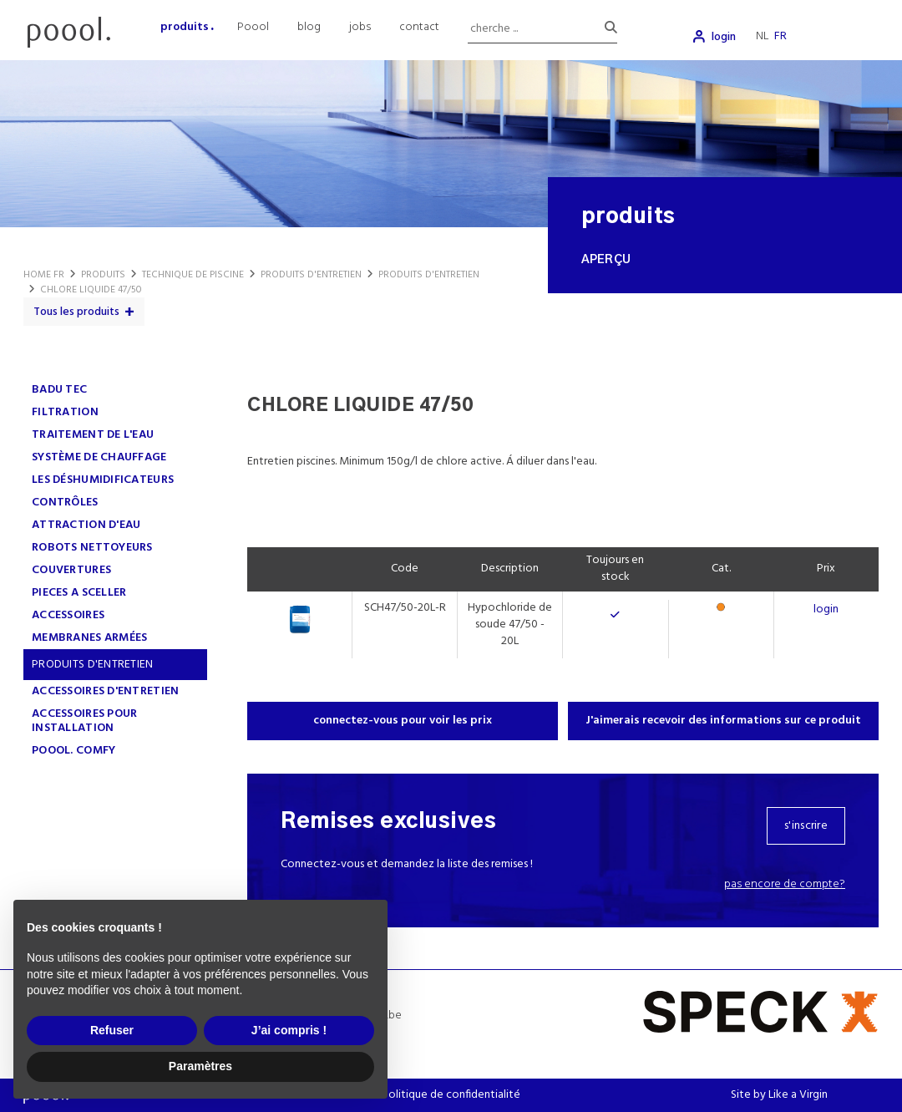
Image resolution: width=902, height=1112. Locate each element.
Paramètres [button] (200, 1066)
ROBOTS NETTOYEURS (92, 547)
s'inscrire (806, 825)
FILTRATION (65, 412)
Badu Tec (59, 389)
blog (309, 27)
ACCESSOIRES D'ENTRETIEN (105, 691)
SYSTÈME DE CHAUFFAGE (99, 457)
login (724, 37)
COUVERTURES (71, 570)
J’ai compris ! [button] (289, 1030)
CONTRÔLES (65, 502)
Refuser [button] (112, 1030)
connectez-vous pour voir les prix (402, 720)
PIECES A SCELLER (79, 592)
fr (780, 36)
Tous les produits (76, 312)
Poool (253, 27)
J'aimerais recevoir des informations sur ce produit (723, 720)
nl (762, 36)
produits (184, 27)
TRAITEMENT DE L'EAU (93, 434)
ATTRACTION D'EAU (86, 525)
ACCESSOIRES (68, 615)
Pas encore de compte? (784, 884)
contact (419, 27)
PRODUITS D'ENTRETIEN (93, 664)
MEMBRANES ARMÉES (89, 637)
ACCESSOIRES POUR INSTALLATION (84, 721)
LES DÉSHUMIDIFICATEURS (103, 480)
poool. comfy (73, 750)
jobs (360, 27)
